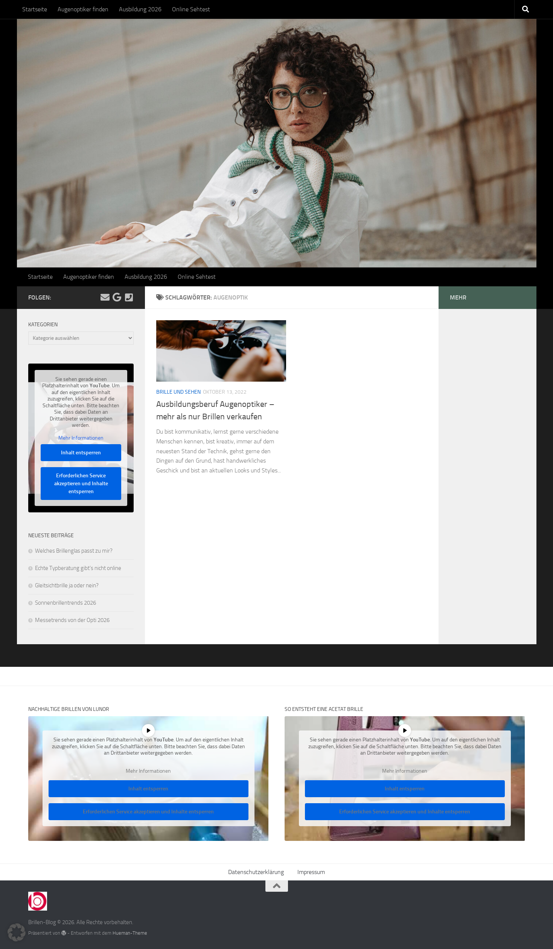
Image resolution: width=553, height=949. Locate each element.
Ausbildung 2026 (140, 9)
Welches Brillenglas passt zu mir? (74, 550)
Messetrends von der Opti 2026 (72, 620)
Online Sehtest (191, 9)
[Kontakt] (129, 297)
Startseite (34, 9)
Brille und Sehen (178, 392)
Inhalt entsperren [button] (81, 453)
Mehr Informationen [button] (81, 438)
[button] (16, 932)
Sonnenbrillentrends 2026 (65, 602)
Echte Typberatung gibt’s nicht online (78, 568)
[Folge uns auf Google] (117, 297)
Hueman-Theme (130, 933)
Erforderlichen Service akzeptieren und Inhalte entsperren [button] (81, 484)
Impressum (311, 872)
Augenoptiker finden (83, 9)
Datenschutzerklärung (256, 872)
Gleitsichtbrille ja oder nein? (67, 585)
